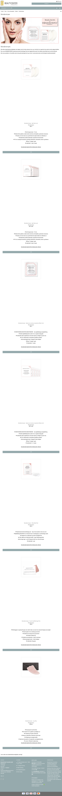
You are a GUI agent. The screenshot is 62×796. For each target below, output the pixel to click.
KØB (31, 152)
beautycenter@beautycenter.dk (7, 770)
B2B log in (58, 1)
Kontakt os (46, 3)
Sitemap (2, 773)
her (36, 769)
